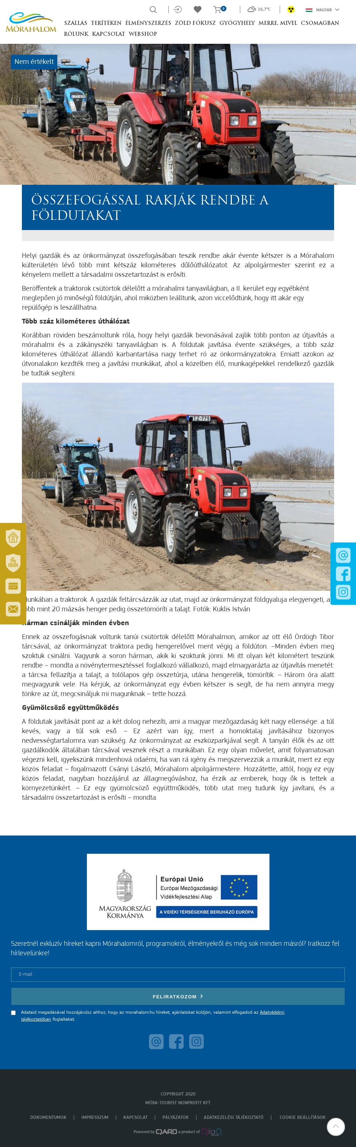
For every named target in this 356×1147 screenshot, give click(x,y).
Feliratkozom (178, 996)
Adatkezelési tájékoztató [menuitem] (234, 1117)
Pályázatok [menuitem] (175, 1117)
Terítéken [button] (106, 23)
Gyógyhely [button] (237, 23)
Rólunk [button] (76, 34)
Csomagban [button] (320, 23)
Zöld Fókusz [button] (195, 23)
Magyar (323, 9)
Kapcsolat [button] (108, 34)
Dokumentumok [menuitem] (48, 1117)
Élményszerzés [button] (148, 23)
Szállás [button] (75, 23)
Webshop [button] (143, 34)
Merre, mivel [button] (278, 23)
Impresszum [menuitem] (94, 1117)
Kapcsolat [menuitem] (135, 1117)
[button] (336, 1127)
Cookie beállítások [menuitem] (303, 1117)
